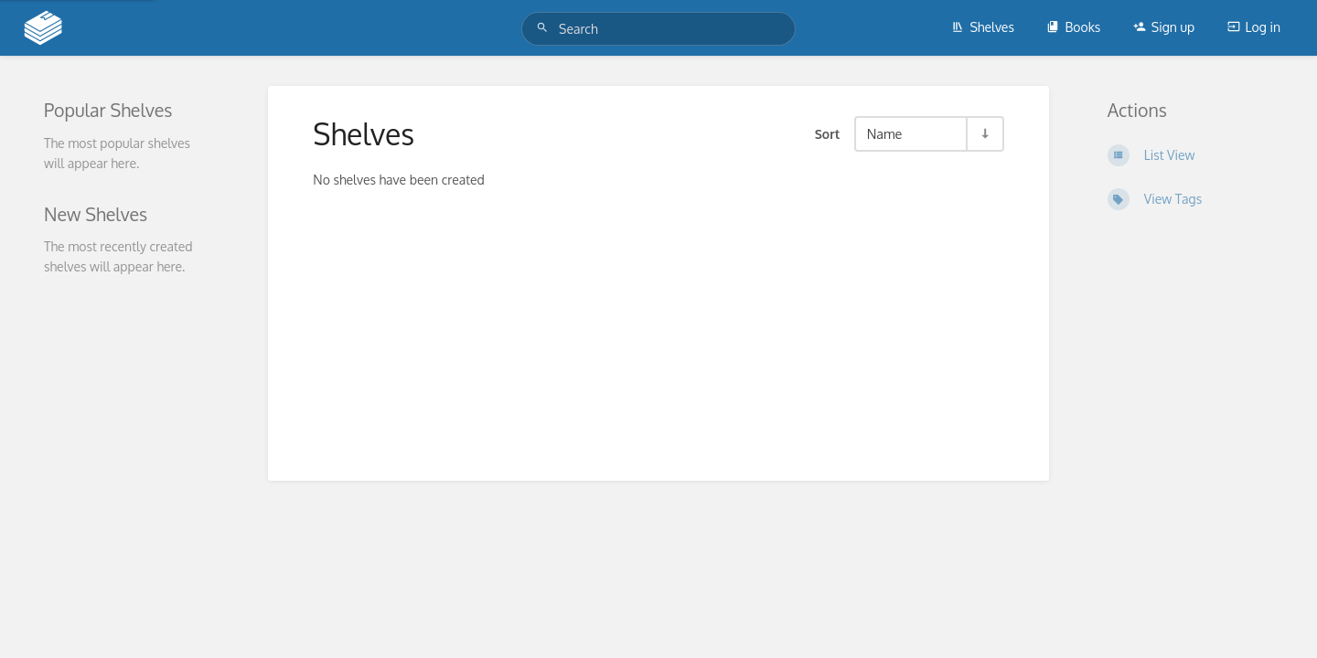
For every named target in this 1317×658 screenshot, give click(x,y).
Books (1073, 27)
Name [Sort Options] (885, 133)
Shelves (982, 27)
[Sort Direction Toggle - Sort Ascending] (984, 134)
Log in (1253, 27)
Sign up (1163, 27)
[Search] (545, 28)
